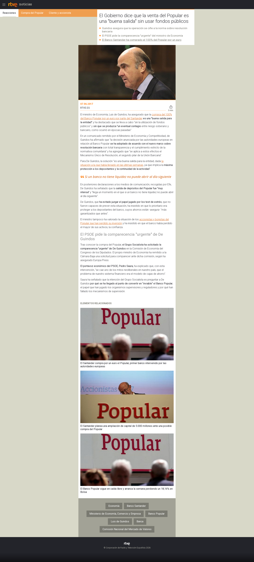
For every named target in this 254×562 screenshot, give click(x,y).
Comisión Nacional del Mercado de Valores (127, 529)
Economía (113, 505)
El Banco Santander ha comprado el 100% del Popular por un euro (141, 39)
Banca (140, 521)
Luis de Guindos (120, 521)
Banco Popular (156, 513)
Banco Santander (136, 505)
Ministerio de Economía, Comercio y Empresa (115, 513)
